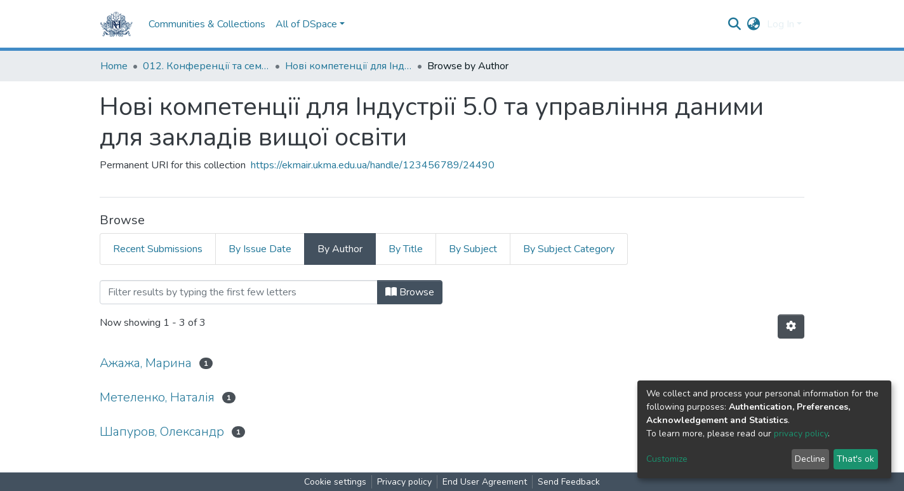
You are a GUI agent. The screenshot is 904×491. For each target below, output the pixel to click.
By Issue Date (260, 249)
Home (114, 66)
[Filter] (239, 292)
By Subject (473, 249)
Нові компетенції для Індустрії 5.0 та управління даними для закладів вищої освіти (348, 66)
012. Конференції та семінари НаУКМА (206, 66)
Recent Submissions (158, 249)
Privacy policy (404, 482)
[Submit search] (734, 24)
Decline (810, 459)
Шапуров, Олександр (162, 431)
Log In (780, 24)
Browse (409, 292)
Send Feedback (569, 482)
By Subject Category (569, 249)
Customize (667, 459)
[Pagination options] (791, 326)
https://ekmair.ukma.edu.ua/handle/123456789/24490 (373, 165)
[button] (753, 24)
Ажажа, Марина (146, 363)
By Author (339, 249)
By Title (406, 249)
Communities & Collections (207, 24)
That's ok (855, 459)
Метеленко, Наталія (157, 397)
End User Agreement (484, 482)
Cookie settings (335, 482)
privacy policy (801, 433)
